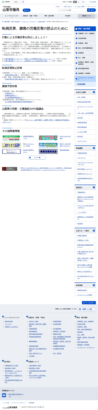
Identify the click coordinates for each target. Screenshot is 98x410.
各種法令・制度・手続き (37, 317)
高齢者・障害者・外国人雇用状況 (86, 337)
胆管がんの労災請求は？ (84, 272)
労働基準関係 (57, 320)
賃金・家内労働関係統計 (85, 48)
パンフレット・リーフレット (86, 78)
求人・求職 (81, 58)
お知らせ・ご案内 (85, 231)
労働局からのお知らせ (11, 325)
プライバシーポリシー (19, 400)
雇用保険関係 (33, 330)
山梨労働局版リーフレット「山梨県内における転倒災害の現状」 (26, 61)
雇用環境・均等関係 (84, 73)
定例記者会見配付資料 (84, 102)
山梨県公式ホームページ (84, 174)
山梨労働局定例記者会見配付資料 (37, 369)
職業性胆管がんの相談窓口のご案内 (13, 373)
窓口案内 (8, 359)
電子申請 (80, 118)
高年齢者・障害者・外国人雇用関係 (62, 341)
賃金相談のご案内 (10, 365)
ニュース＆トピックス (12, 317)
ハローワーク (81, 158)
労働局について (34, 359)
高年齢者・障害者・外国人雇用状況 (86, 63)
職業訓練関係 (33, 340)
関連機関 (85, 148)
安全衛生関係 (82, 38)
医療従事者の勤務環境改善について (85, 246)
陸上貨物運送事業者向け (14, 97)
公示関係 (31, 354)
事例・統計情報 (84, 29)
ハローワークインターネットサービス (85, 163)
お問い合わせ (68, 6)
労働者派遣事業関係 (35, 335)
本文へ (58, 6)
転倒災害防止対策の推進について (17, 79)
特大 (83, 2)
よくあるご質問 (80, 6)
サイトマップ (92, 6)
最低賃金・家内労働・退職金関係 (37, 323)
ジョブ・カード (82, 141)
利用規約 (31, 400)
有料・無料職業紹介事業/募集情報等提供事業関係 (62, 336)
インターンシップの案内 (84, 295)
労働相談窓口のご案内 (11, 362)
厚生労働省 (93, 2)
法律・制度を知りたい (35, 352)
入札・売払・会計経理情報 (85, 113)
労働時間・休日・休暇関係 (86, 33)
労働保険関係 (33, 327)
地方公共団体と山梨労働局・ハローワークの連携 (84, 266)
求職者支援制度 (82, 236)
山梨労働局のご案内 (35, 362)
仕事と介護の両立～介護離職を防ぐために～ (85, 260)
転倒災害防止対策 (12, 75)
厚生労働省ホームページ (84, 169)
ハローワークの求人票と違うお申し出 (85, 207)
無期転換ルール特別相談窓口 (85, 218)
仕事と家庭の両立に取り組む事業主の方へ (85, 253)
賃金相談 (80, 224)
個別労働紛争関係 (83, 68)
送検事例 (81, 53)
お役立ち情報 (85, 92)
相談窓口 (85, 188)
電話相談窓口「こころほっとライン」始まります (13, 369)
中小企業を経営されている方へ (85, 278)
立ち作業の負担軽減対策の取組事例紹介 (19, 102)
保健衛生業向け (11, 95)
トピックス (8, 322)
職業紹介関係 (57, 332)
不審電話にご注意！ (83, 241)
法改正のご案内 (33, 320)
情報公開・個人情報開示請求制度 (37, 348)
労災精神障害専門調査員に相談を (13, 378)
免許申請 (80, 136)
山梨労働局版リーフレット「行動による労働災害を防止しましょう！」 (28, 59)
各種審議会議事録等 (59, 344)
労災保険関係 (57, 327)
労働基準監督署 (82, 153)
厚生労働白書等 (82, 127)
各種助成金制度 (82, 122)
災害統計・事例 (83, 43)
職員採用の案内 (82, 291)
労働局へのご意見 (87, 309)
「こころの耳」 (82, 213)
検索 (92, 10)
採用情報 (85, 286)
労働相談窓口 (81, 193)
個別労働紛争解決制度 (35, 332)
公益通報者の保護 (58, 347)
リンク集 (6, 400)
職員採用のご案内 (34, 365)
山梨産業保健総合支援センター (85, 179)
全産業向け (9, 93)
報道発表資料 (9, 320)
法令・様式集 (81, 97)
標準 (75, 2)
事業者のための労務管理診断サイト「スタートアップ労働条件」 (85, 199)
